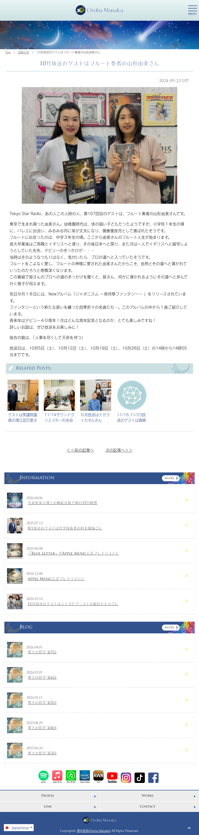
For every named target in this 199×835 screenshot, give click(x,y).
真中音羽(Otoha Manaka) (94, 830)
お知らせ (23, 52)
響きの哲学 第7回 (42, 652)
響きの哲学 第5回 (42, 703)
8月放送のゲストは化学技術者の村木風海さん (65, 528)
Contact (147, 806)
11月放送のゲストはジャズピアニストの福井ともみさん (73, 604)
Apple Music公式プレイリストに (56, 579)
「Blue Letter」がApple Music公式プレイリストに (73, 554)
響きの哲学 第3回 (42, 753)
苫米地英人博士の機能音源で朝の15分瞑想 (62, 503)
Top (8, 52)
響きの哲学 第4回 (42, 728)
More (169, 478)
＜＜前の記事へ (80, 450)
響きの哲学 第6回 (42, 678)
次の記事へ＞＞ (119, 450)
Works (147, 795)
